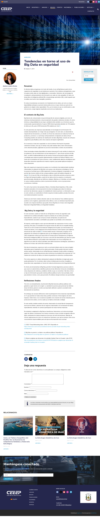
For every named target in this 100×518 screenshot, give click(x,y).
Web (25, 395)
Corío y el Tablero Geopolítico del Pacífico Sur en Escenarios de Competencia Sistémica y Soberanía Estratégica (16, 443)
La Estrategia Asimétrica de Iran (47, 440)
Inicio (28, 7)
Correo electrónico (29, 392)
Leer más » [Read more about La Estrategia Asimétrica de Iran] (38, 445)
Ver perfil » (10, 93)
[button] (98, 9)
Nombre (26, 389)
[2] (28, 175)
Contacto (90, 11)
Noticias (90, 7)
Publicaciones (79, 7)
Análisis (45, 7)
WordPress (94, 515)
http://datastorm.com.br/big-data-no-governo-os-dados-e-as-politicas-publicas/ (46, 334)
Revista (52, 7)
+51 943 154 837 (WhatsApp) (63, 507)
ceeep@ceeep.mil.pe (61, 501)
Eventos (59, 7)
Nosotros (36, 7)
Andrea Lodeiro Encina (10, 86)
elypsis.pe (79, 515)
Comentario (28, 386)
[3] (41, 231)
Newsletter (82, 1)
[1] (59, 126)
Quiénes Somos (33, 491)
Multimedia (68, 7)
